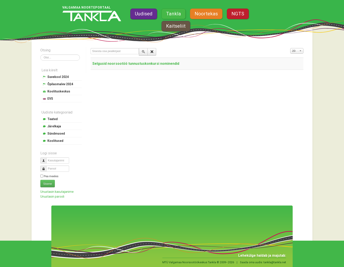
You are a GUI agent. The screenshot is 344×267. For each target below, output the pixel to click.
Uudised (143, 13)
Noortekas (206, 13)
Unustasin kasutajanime (57, 191)
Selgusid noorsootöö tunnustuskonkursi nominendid (135, 63)
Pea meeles (51, 176)
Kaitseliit (176, 26)
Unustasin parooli (52, 196)
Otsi (40, 54)
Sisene (47, 183)
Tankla (173, 13)
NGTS (237, 13)
